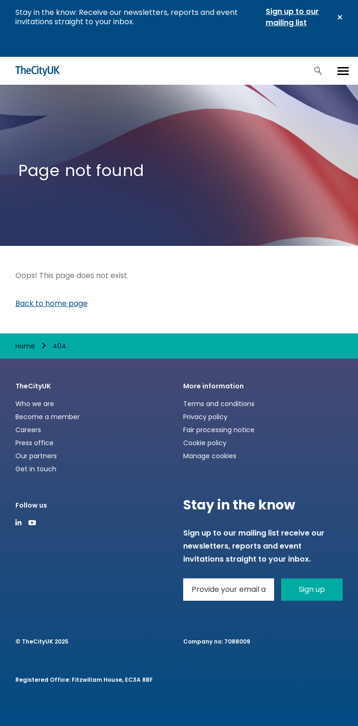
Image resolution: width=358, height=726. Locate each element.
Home (25, 346)
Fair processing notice (219, 429)
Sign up (312, 589)
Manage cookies (209, 456)
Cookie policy (205, 443)
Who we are (34, 403)
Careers (28, 429)
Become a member (47, 416)
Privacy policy (205, 416)
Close (340, 17)
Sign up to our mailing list (292, 17)
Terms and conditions (219, 403)
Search (318, 71)
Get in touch (35, 469)
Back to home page (51, 303)
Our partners (36, 456)
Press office (34, 443)
